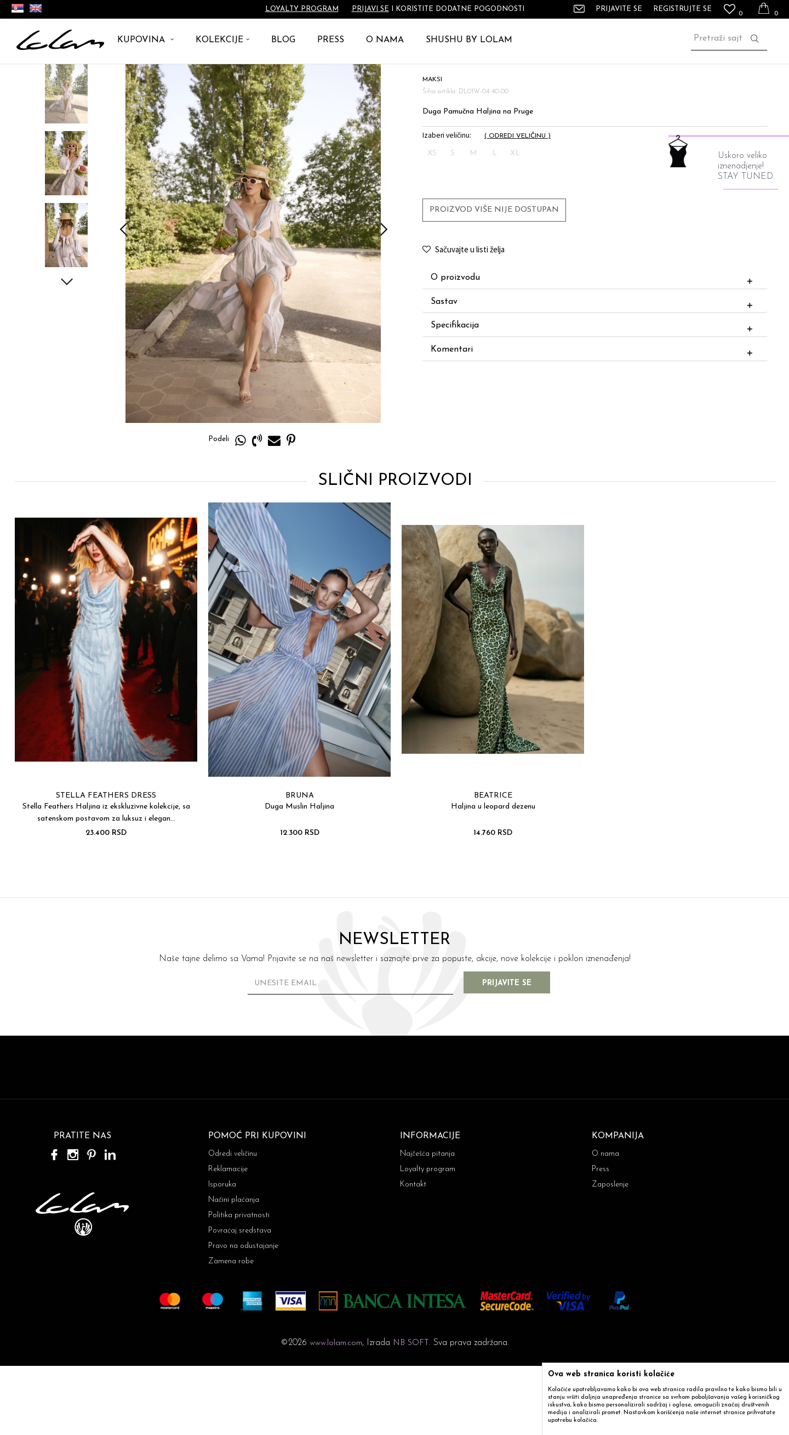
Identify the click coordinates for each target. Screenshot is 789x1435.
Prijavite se (515, 1052)
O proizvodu (593, 347)
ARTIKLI (59, 76)
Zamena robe (231, 1330)
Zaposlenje (610, 1254)
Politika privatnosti (239, 1284)
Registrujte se (682, 9)
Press (600, 1238)
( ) (517, 204)
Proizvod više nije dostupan (493, 278)
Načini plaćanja (233, 1269)
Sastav (593, 371)
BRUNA (298, 864)
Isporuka (222, 1254)
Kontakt (413, 1254)
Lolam (26, 76)
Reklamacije (228, 1238)
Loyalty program (302, 9)
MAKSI (131, 76)
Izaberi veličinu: (446, 203)
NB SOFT (411, 1412)
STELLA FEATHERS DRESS (105, 864)
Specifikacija (593, 394)
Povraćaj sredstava (239, 1300)
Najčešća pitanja (427, 1223)
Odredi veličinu (232, 1223)
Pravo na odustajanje (243, 1315)
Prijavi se (370, 9)
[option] (65, 160)
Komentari (593, 418)
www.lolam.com (336, 1412)
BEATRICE (492, 864)
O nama (605, 1223)
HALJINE (97, 76)
